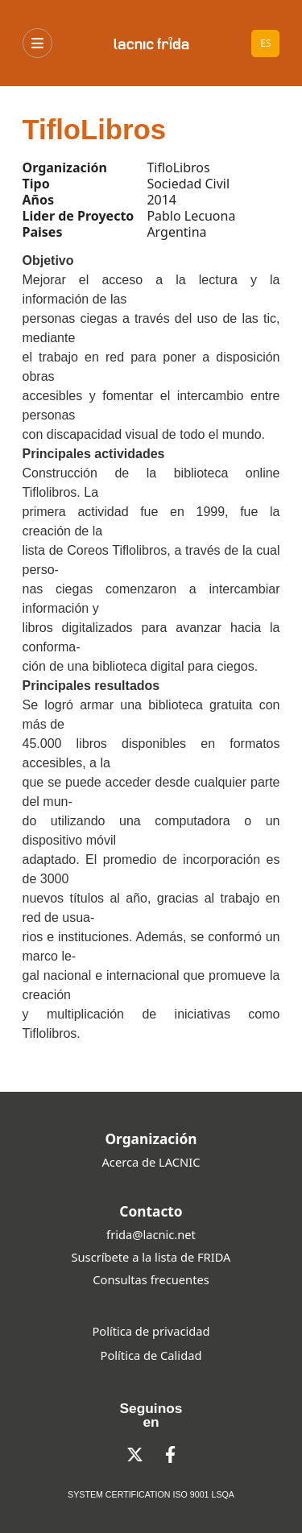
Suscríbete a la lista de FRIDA (151, 1257)
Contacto (150, 1211)
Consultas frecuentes (151, 1279)
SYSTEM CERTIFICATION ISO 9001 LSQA (151, 1494)
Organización (151, 1138)
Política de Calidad (151, 1355)
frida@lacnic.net (151, 1234)
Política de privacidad (150, 1331)
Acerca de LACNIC (151, 1162)
